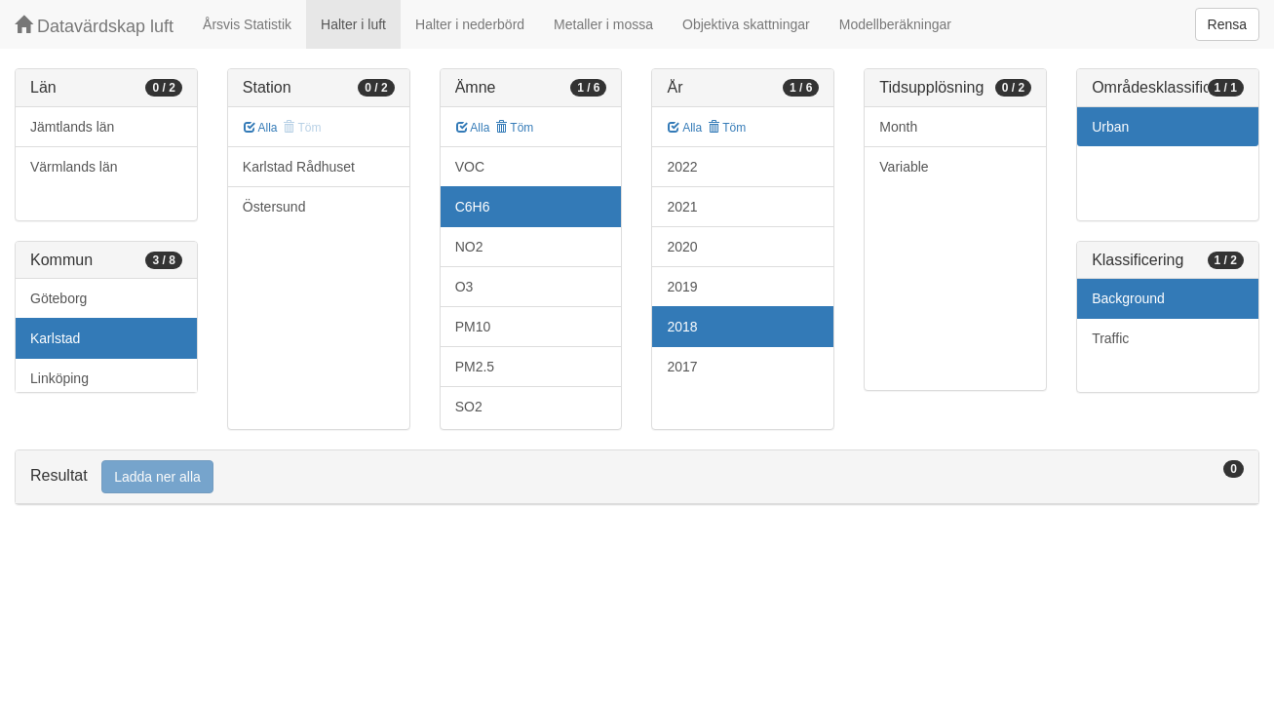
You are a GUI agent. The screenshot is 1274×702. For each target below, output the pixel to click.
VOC (469, 167)
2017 (682, 366)
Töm (514, 128)
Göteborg (58, 298)
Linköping (59, 378)
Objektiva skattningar (746, 24)
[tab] (637, 477)
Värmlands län (74, 167)
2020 (682, 246)
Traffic (1110, 338)
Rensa (1227, 24)
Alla (261, 128)
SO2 (469, 406)
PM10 (473, 326)
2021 (682, 206)
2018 (682, 326)
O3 (464, 286)
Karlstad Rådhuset (299, 167)
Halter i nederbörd (469, 24)
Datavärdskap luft (94, 26)
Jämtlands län (72, 127)
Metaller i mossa (603, 24)
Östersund (274, 206)
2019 (682, 286)
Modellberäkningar (895, 24)
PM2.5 (474, 366)
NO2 (469, 246)
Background (1128, 298)
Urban (1110, 127)
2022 (682, 167)
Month (898, 127)
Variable (903, 167)
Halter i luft (353, 24)
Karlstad (55, 338)
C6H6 (472, 206)
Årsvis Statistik (247, 24)
